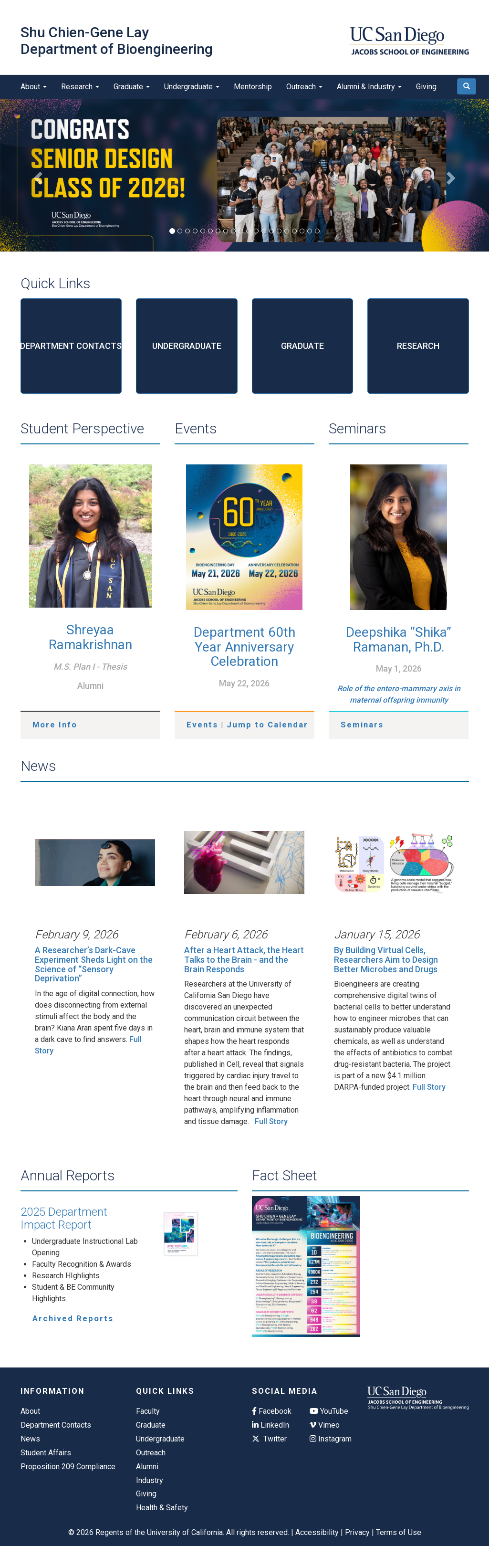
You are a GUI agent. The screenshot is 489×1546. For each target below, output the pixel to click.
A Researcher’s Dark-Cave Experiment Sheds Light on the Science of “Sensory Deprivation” (94, 964)
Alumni (147, 1466)
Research (80, 86)
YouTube (329, 1411)
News (30, 1438)
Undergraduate (191, 86)
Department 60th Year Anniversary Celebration (244, 647)
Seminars (362, 724)
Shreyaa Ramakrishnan (90, 637)
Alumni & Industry (369, 86)
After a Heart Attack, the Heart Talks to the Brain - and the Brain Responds (244, 959)
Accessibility (317, 1532)
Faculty (148, 1411)
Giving (426, 86)
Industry (149, 1480)
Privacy (357, 1532)
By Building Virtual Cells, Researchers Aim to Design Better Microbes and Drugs (386, 959)
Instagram (331, 1438)
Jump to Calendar (267, 724)
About (34, 86)
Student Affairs (46, 1452)
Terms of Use (398, 1532)
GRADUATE (302, 346)
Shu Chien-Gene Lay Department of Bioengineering (117, 40)
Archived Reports (73, 1318)
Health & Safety (162, 1507)
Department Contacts (56, 1425)
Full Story (271, 1121)
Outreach (304, 86)
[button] (36, 175)
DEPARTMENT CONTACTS (71, 346)
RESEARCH (418, 346)
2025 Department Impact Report (64, 1218)
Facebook (271, 1411)
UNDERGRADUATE (186, 346)
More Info (54, 724)
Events (202, 724)
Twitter (269, 1438)
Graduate (132, 86)
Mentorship (253, 86)
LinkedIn (270, 1425)
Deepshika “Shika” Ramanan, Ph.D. (398, 639)
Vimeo (325, 1425)
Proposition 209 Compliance (68, 1466)
